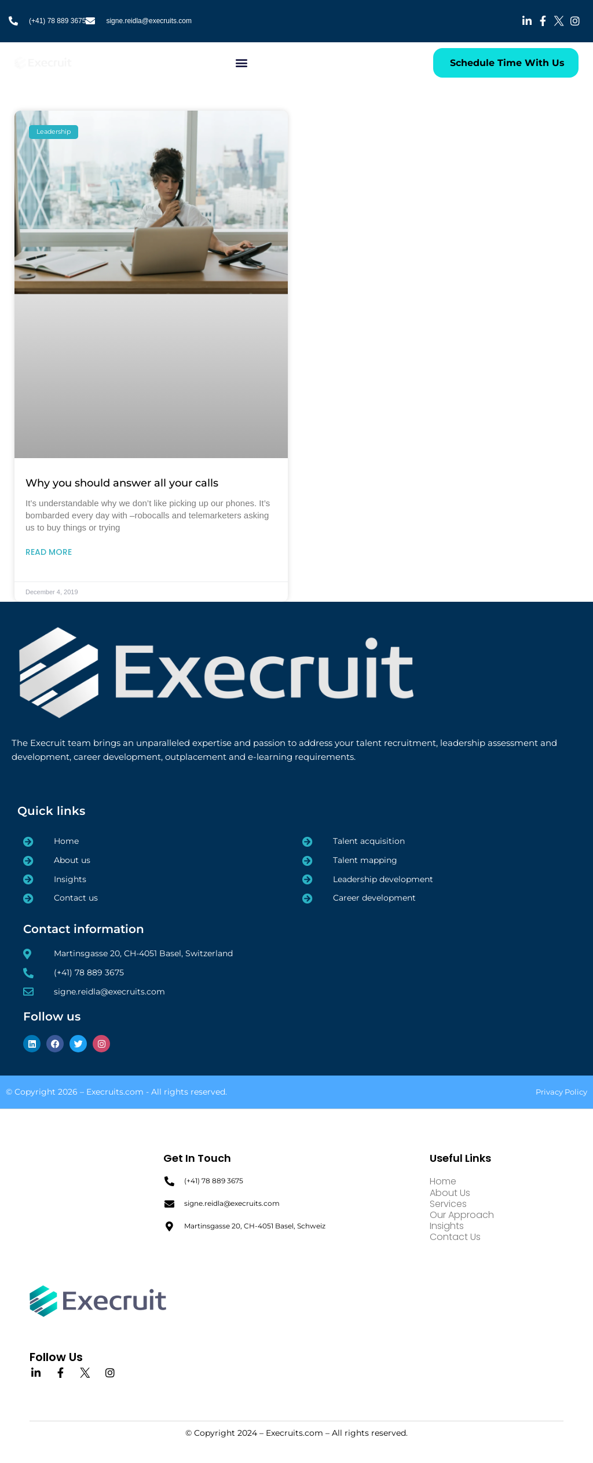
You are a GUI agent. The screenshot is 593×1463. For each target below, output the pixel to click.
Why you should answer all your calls (121, 483)
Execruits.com (115, 1092)
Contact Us (455, 1236)
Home (443, 1181)
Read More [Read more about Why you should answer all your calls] (48, 552)
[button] (241, 62)
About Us (450, 1192)
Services (448, 1203)
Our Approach (462, 1214)
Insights (447, 1225)
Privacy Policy (561, 1091)
